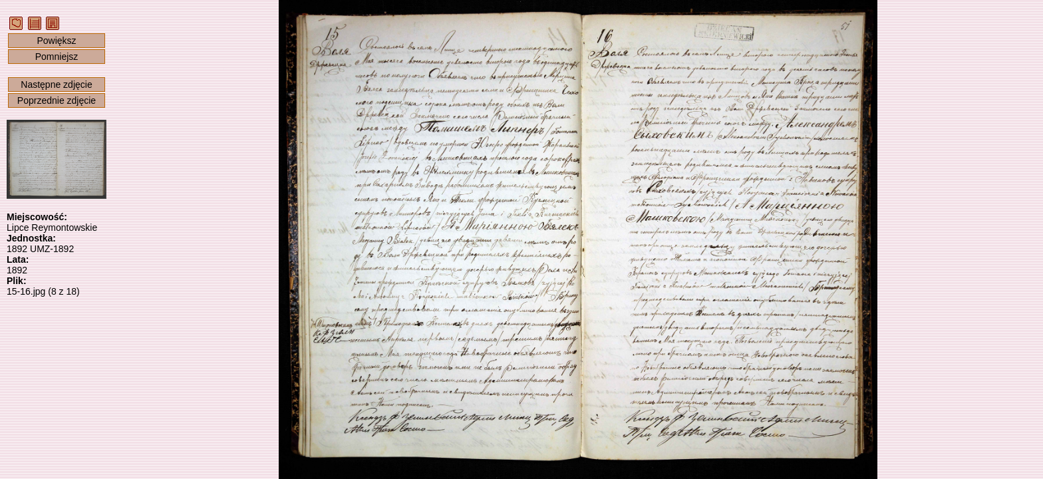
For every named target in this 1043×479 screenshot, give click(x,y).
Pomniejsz (56, 56)
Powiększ (56, 40)
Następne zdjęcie (56, 84)
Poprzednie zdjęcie (56, 100)
